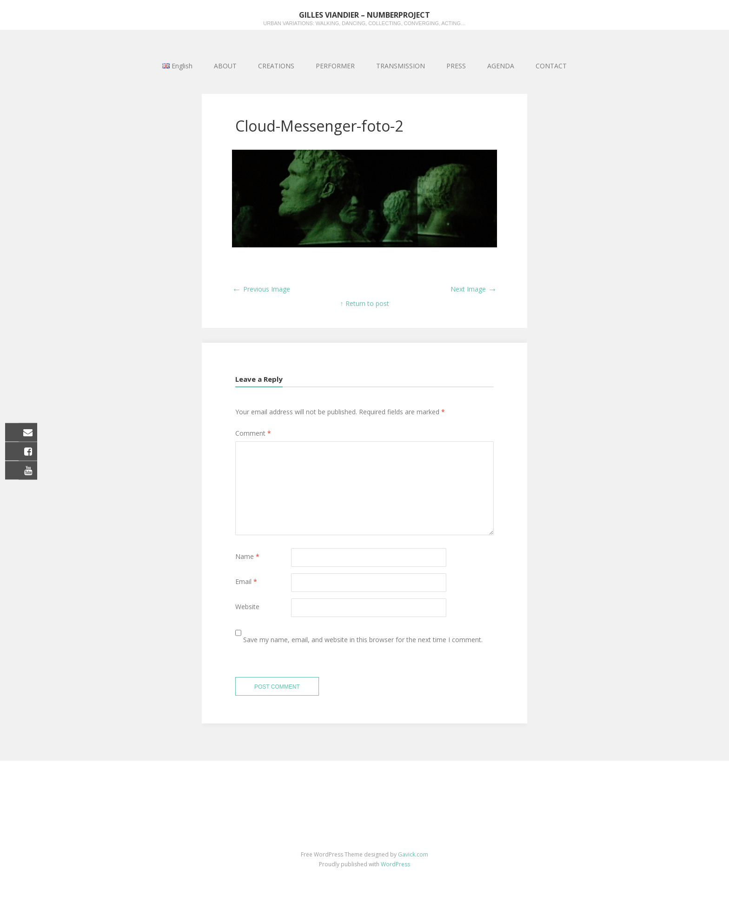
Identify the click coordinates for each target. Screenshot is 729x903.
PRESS (456, 65)
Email (246, 581)
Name (247, 556)
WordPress (395, 864)
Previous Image (261, 289)
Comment (253, 433)
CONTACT (551, 65)
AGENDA (500, 65)
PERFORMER (335, 65)
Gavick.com (413, 854)
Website (247, 606)
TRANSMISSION (400, 65)
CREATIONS (276, 65)
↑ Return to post (364, 303)
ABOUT (225, 65)
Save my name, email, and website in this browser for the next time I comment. (363, 639)
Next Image (474, 289)
